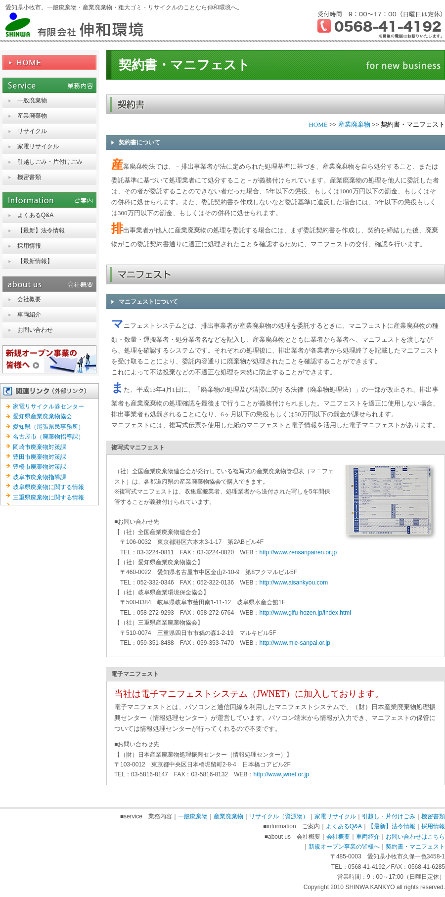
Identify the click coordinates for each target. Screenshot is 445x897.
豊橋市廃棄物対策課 (39, 466)
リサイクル (32, 131)
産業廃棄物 (32, 115)
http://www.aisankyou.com (293, 582)
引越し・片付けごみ (388, 816)
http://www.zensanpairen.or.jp (298, 552)
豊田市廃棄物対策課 (39, 456)
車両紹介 (29, 314)
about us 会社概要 (49, 284)
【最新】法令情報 (41, 230)
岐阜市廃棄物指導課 (39, 477)
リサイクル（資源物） (279, 816)
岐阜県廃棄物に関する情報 (48, 487)
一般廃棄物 (32, 100)
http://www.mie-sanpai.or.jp (294, 642)
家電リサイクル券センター (48, 406)
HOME (49, 62)
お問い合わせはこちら (415, 836)
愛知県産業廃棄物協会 (42, 416)
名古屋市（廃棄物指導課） (48, 436)
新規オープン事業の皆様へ (49, 359)
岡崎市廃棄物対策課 (39, 447)
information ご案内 (49, 200)
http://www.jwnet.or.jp (281, 774)
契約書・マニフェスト (415, 846)
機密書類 (29, 177)
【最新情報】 (35, 261)
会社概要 (29, 299)
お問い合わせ (35, 329)
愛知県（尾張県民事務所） (48, 426)
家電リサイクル (38, 146)
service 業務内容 (49, 85)
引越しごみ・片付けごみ (50, 161)
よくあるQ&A (35, 215)
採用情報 (29, 245)
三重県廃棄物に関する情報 (48, 497)
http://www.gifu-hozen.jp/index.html (305, 612)
